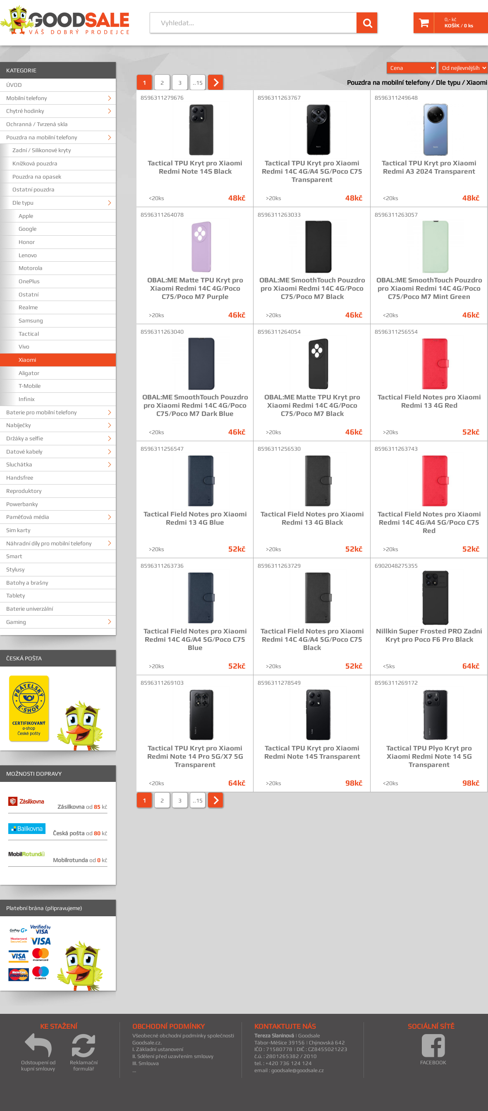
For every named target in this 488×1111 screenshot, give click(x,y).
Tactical (29, 333)
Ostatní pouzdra (33, 189)
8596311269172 (396, 682)
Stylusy (15, 569)
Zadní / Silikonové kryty (41, 150)
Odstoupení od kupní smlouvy (38, 1052)
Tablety (15, 595)
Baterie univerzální (29, 608)
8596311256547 (162, 448)
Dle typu (22, 202)
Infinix (27, 399)
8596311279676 (162, 97)
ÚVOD (14, 84)
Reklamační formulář (84, 1052)
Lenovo (28, 255)
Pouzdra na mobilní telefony (41, 137)
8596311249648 (396, 97)
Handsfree (19, 477)
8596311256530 (279, 448)
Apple (26, 216)
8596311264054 (279, 331)
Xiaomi (27, 359)
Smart (14, 556)
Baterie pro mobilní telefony (41, 412)
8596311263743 (396, 448)
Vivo (24, 346)
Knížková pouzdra (34, 163)
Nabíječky (18, 425)
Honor (27, 242)
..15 (198, 82)
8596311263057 (396, 214)
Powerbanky (22, 504)
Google (27, 228)
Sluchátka (19, 464)
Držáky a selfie (24, 438)
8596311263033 (279, 214)
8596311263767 (279, 97)
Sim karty (18, 530)
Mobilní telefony (26, 98)
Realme (28, 307)
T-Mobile (30, 385)
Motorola (31, 268)
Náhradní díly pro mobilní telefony (48, 543)
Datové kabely (24, 451)
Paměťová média (27, 517)
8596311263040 (162, 331)
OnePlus (29, 281)
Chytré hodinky (25, 111)
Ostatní (28, 294)
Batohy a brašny (27, 582)
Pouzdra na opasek (36, 176)
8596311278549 (279, 682)
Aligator (29, 373)
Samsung (31, 320)
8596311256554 (396, 331)
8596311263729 (279, 565)
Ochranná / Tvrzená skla (37, 124)
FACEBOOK (433, 1049)
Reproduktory (23, 490)
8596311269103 (162, 682)
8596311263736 (162, 565)
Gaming (16, 622)
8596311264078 (162, 214)
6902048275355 (396, 565)
